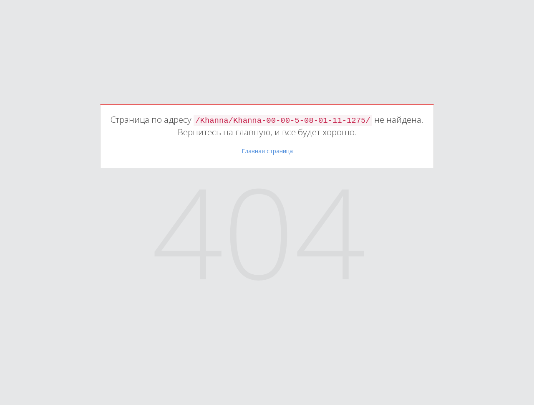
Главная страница (267, 151)
